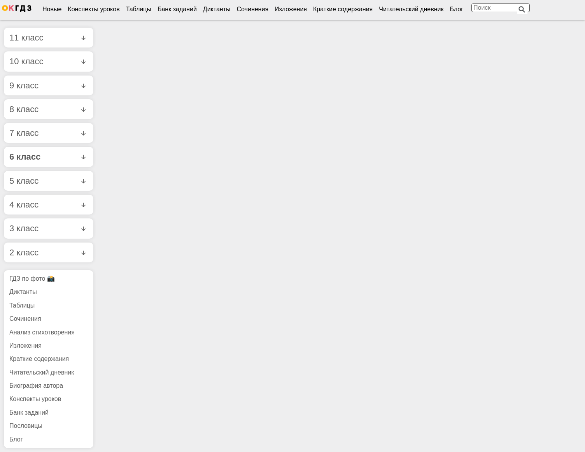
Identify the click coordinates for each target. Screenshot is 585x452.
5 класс (47, 181)
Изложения (291, 9)
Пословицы (25, 425)
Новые (51, 9)
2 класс (47, 252)
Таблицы (138, 9)
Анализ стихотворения (42, 332)
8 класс (47, 109)
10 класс (47, 61)
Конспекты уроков (93, 9)
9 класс (47, 85)
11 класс (47, 37)
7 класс (47, 133)
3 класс (47, 228)
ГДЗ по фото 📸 (32, 278)
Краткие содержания (343, 9)
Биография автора (36, 385)
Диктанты (217, 9)
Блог (456, 9)
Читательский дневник (411, 9)
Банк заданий (177, 9)
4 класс (47, 204)
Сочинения (253, 9)
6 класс (47, 157)
